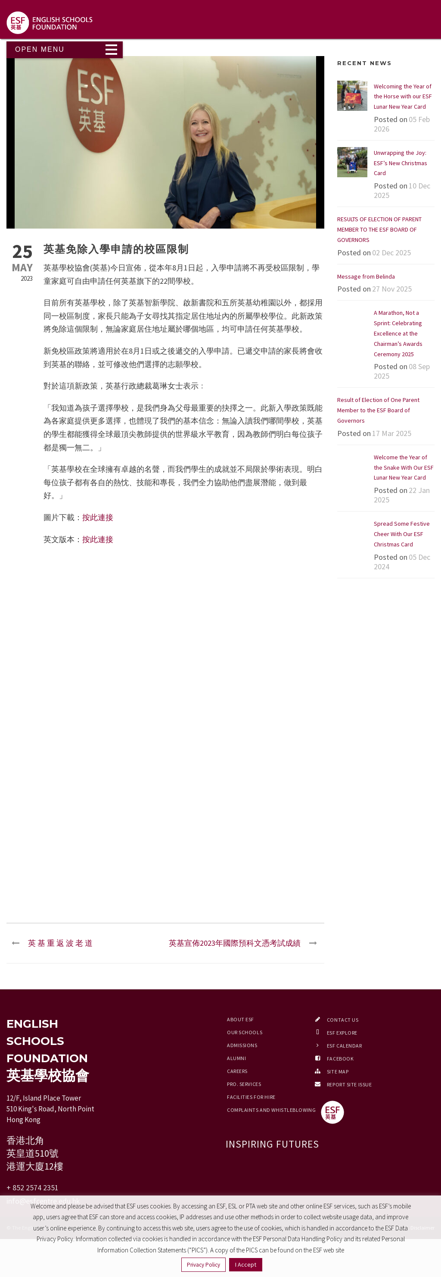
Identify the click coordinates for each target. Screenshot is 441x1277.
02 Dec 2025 (391, 252)
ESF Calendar (344, 1045)
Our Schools (244, 1032)
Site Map (337, 1071)
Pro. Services (244, 1084)
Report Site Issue (349, 1084)
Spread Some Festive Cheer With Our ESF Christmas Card (402, 534)
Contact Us (343, 1020)
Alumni (236, 1058)
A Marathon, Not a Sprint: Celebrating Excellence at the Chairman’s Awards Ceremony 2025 (398, 333)
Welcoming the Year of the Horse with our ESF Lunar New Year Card (403, 96)
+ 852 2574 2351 (32, 1187)
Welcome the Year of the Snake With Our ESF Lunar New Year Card (404, 467)
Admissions (242, 1045)
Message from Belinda (366, 276)
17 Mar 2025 (391, 433)
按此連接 (97, 517)
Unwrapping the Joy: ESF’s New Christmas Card (400, 163)
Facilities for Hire (251, 1097)
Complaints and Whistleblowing (271, 1110)
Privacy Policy (203, 1264)
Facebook (340, 1058)
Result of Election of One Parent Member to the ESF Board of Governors (378, 410)
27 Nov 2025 (392, 289)
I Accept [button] (245, 1264)
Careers (237, 1071)
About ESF (240, 1019)
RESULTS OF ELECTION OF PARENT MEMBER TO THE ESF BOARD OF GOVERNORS (379, 229)
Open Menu (40, 49)
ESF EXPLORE (342, 1032)
